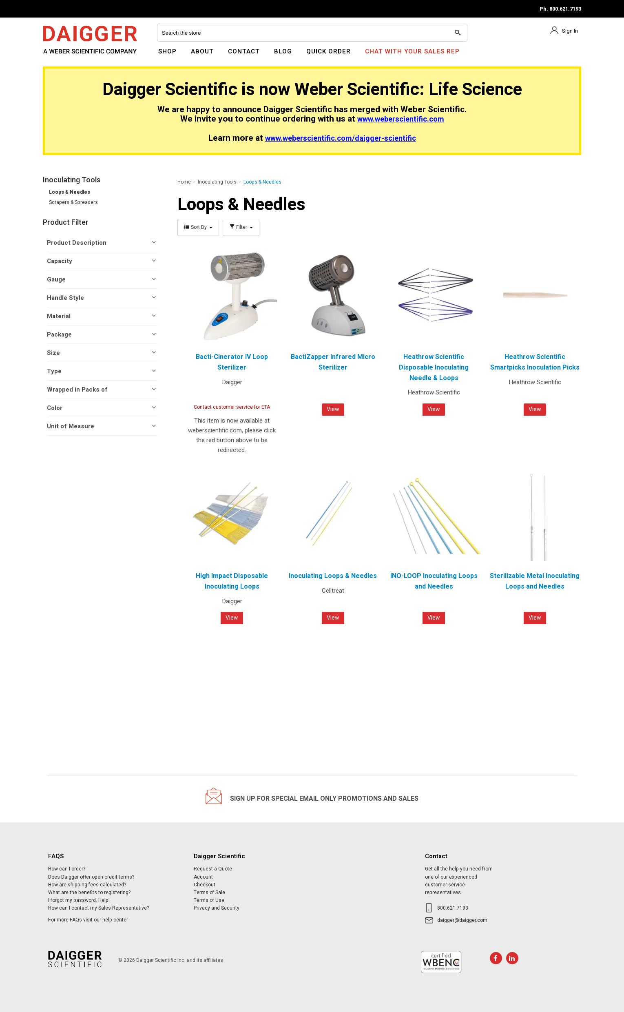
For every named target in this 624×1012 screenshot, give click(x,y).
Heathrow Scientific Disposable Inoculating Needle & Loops (434, 367)
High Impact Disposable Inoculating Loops (232, 581)
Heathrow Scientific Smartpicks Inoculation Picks (535, 362)
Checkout (204, 884)
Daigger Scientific (65, 56)
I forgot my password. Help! (79, 900)
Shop (167, 51)
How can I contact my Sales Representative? (98, 908)
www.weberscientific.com (400, 119)
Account (203, 877)
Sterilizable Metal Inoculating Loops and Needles (535, 581)
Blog (283, 51)
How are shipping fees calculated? (87, 884)
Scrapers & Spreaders (73, 202)
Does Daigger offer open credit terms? (91, 877)
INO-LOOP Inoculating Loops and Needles (434, 581)
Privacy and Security (216, 908)
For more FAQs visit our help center (88, 919)
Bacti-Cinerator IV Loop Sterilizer (232, 362)
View (333, 409)
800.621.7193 (452, 908)
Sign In (570, 31)
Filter (241, 227)
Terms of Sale (209, 892)
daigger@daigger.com (462, 920)
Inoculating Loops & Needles (333, 576)
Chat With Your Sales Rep (412, 51)
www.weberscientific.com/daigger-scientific (340, 138)
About (202, 51)
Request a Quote (213, 868)
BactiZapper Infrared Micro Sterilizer (333, 362)
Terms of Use (209, 900)
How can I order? (66, 868)
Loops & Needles (69, 192)
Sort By (198, 227)
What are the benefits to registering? (89, 892)
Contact (244, 51)
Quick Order (328, 51)
